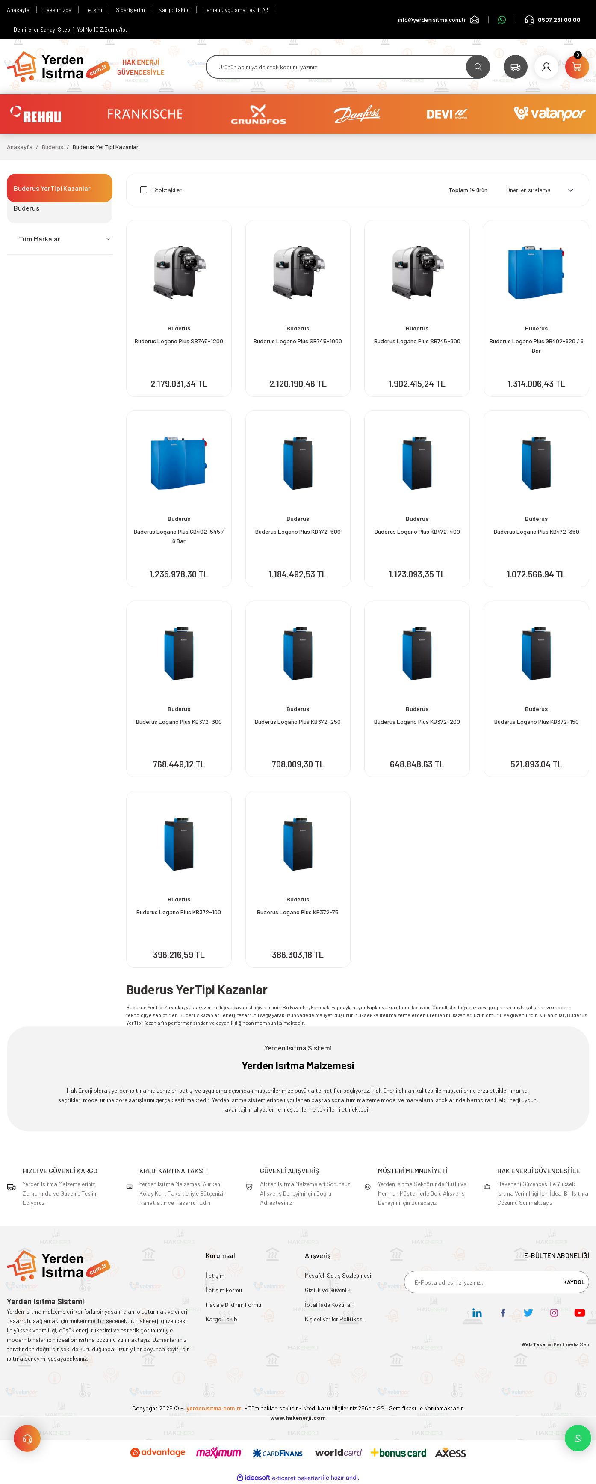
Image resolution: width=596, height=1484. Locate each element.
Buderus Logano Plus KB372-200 (417, 721)
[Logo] (58, 66)
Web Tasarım (538, 1344)
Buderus (179, 328)
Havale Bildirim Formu (233, 1304)
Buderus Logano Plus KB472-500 (298, 531)
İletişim (215, 1275)
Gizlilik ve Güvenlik (328, 1290)
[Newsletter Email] (496, 1282)
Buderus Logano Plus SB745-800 (417, 341)
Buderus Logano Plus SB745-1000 (298, 341)
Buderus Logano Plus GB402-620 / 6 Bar (537, 345)
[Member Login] (546, 67)
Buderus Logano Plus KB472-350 (536, 531)
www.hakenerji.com (298, 1417)
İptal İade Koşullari (329, 1304)
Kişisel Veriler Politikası (334, 1319)
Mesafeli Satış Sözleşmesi (338, 1275)
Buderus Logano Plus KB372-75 (298, 912)
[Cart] (577, 67)
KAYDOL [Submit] (574, 1281)
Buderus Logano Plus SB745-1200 (179, 341)
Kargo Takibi (222, 1319)
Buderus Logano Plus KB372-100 (178, 912)
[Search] (348, 67)
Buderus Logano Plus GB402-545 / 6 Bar (179, 536)
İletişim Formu (224, 1290)
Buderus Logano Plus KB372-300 (179, 721)
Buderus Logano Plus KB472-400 (417, 531)
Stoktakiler (167, 189)
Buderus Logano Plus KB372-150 (536, 721)
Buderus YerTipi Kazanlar (106, 146)
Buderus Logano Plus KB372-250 (298, 721)
